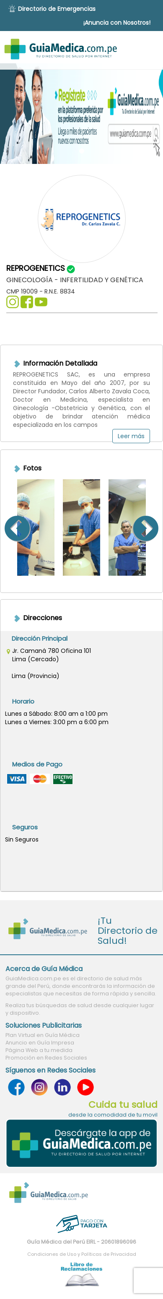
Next (156, 527)
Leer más (131, 436)
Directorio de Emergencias (57, 9)
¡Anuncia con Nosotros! (116, 22)
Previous (7, 527)
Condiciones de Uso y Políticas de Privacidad (81, 1254)
